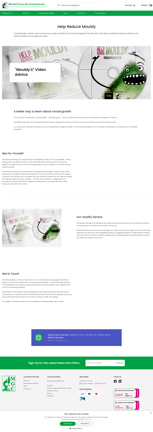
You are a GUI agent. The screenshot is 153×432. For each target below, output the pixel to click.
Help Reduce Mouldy (46, 13)
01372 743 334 (55, 337)
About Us (26, 13)
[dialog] (76, 421)
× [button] (150, 413)
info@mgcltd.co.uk (57, 381)
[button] (76, 428)
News (65, 13)
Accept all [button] (68, 424)
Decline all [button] (85, 424)
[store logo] (24, 5)
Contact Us (81, 13)
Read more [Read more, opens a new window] (88, 419)
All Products (7, 13)
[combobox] (77, 5)
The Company (100, 13)
